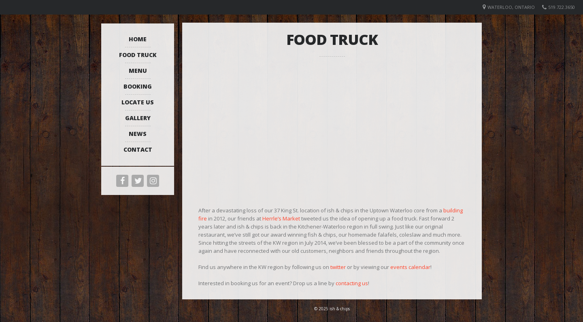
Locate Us (137, 102)
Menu (138, 70)
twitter (338, 267)
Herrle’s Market (281, 218)
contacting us (352, 283)
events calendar (410, 267)
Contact (137, 149)
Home (138, 39)
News (138, 134)
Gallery (138, 118)
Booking (137, 86)
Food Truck (138, 55)
